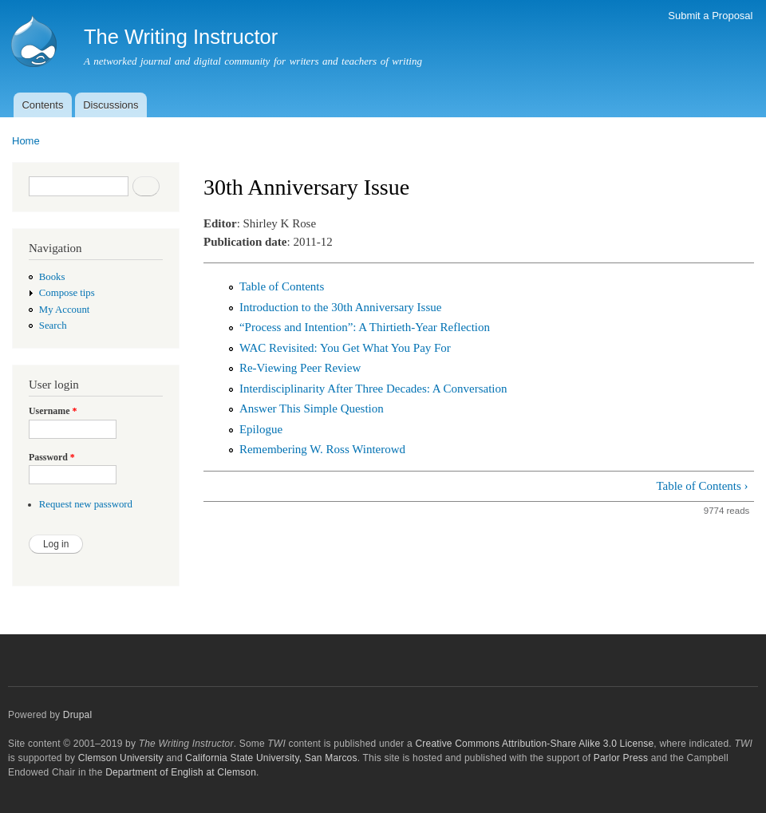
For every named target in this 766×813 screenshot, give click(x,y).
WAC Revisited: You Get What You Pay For (345, 347)
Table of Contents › (702, 486)
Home (26, 141)
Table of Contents (281, 286)
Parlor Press (621, 758)
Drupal (78, 714)
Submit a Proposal (710, 16)
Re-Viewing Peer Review (300, 367)
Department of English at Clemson (180, 772)
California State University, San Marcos (271, 758)
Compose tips (67, 292)
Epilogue (260, 429)
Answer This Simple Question (311, 408)
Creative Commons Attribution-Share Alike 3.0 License (534, 743)
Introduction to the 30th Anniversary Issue (340, 307)
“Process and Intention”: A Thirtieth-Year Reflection (364, 327)
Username (53, 410)
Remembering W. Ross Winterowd (322, 449)
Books (52, 276)
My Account (64, 309)
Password (52, 457)
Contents (42, 105)
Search (53, 325)
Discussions (110, 105)
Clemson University (121, 758)
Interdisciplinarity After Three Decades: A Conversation (373, 388)
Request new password (85, 504)
